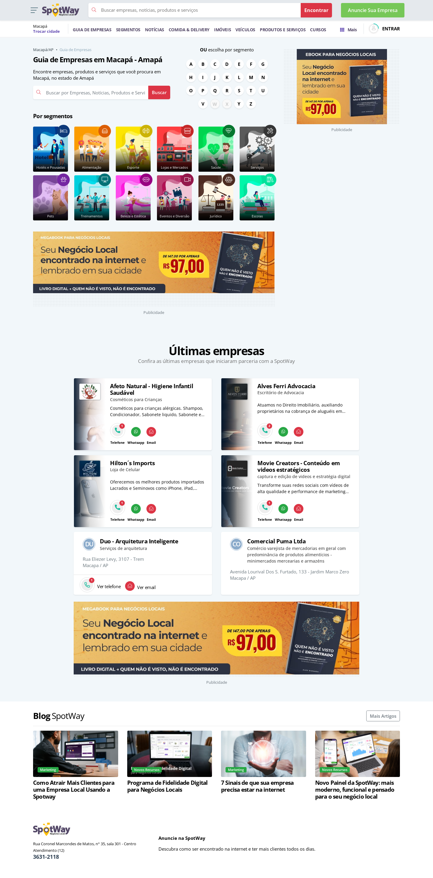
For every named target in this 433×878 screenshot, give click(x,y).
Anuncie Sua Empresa (373, 10)
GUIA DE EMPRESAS (92, 29)
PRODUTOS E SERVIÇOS (283, 29)
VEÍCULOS (245, 29)
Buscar (159, 92)
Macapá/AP (43, 49)
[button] (34, 10)
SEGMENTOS (128, 29)
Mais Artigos (383, 716)
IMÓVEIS (222, 29)
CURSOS (318, 29)
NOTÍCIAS (154, 29)
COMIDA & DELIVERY (189, 29)
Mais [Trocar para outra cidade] (348, 29)
